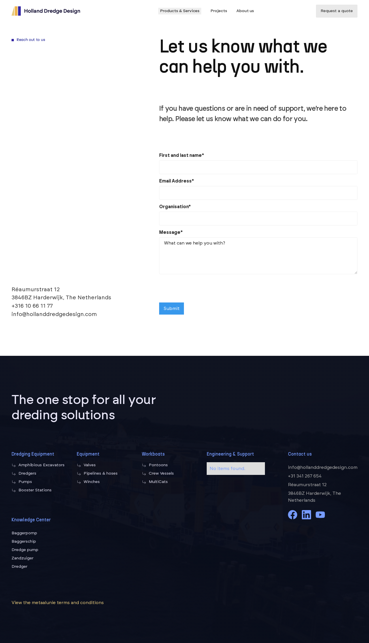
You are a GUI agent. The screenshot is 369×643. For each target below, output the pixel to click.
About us (245, 11)
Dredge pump (25, 550)
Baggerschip (24, 541)
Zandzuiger (22, 558)
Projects (218, 11)
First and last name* (181, 155)
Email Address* (176, 181)
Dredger (19, 567)
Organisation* (175, 206)
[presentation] (203, 289)
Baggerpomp (24, 533)
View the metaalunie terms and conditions (58, 602)
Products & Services (179, 11)
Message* (171, 232)
